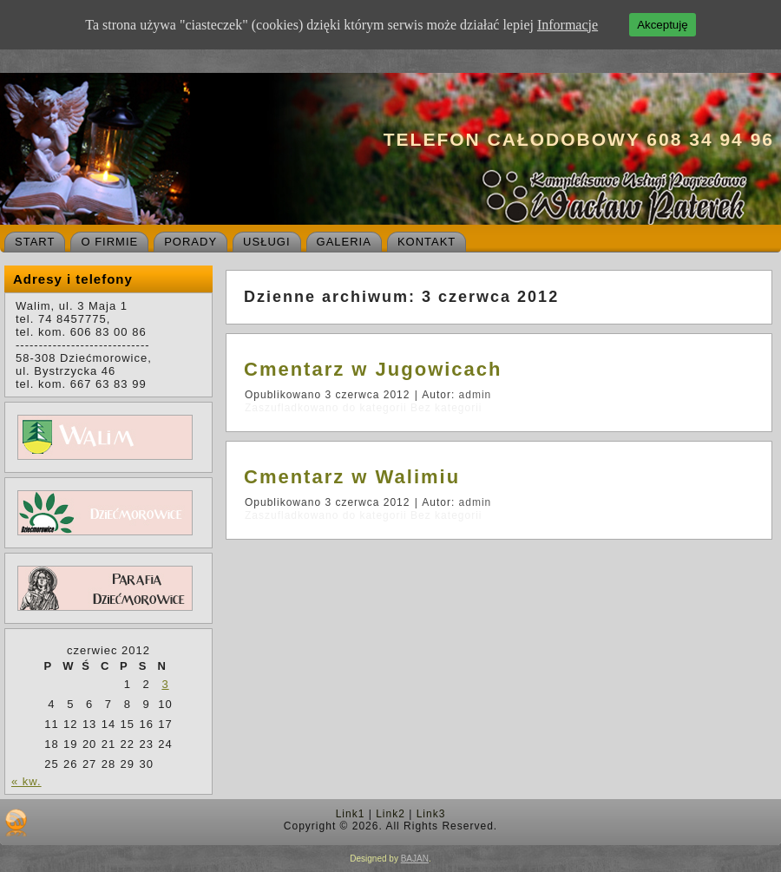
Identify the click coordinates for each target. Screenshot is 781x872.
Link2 (390, 814)
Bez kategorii (446, 408)
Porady (190, 241)
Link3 (431, 814)
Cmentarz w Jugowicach (373, 369)
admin (475, 395)
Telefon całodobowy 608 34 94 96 (579, 139)
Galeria (344, 241)
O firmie (109, 241)
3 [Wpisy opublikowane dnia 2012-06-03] (164, 684)
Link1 (350, 814)
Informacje (567, 24)
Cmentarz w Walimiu (352, 477)
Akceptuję (662, 24)
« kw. (26, 781)
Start (35, 241)
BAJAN (415, 858)
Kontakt (426, 241)
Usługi (266, 241)
